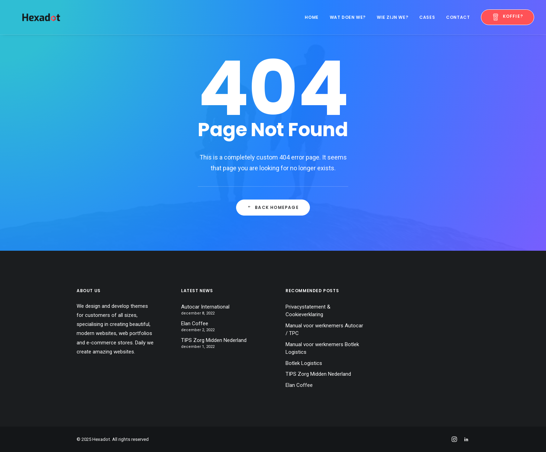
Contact (458, 17)
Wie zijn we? (392, 17)
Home (311, 17)
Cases (427, 17)
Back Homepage (273, 207)
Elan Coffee (194, 323)
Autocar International (205, 307)
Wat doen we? (348, 17)
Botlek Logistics (304, 363)
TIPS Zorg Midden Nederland (214, 340)
